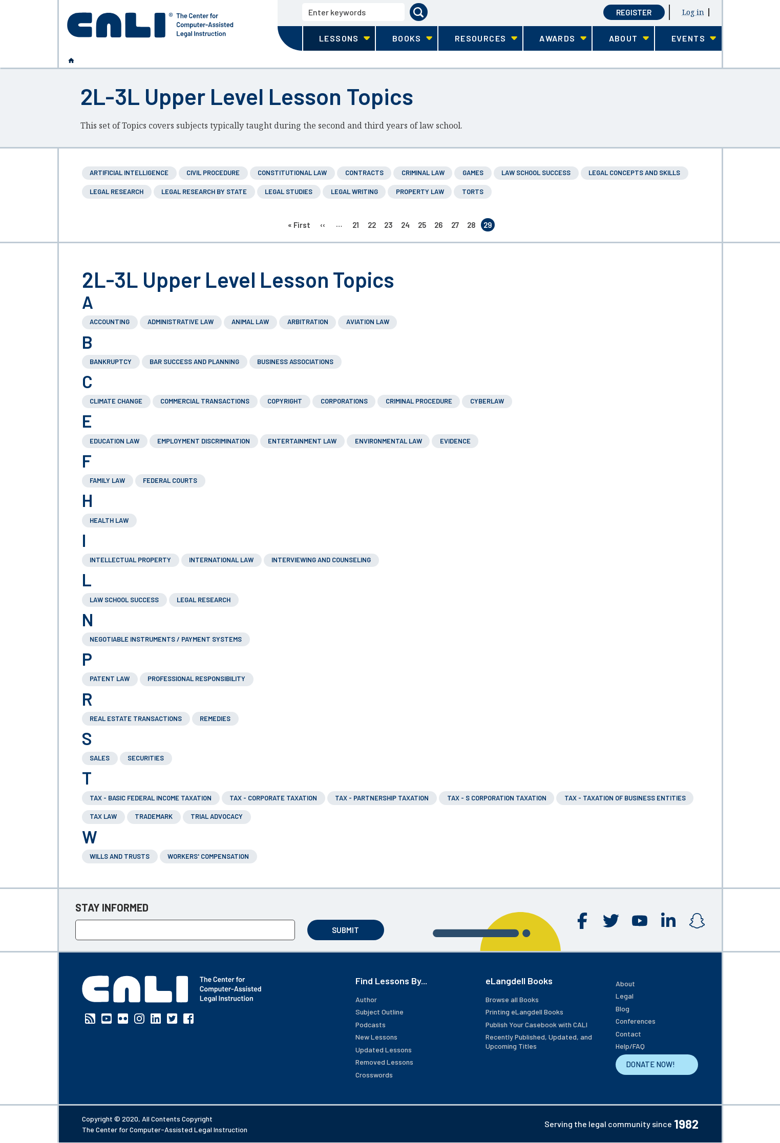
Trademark (154, 816)
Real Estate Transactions (136, 718)
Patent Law (110, 678)
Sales (100, 758)
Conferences (636, 1021)
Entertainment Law (302, 441)
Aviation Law (367, 322)
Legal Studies (288, 191)
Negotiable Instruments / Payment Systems (166, 639)
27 (456, 225)
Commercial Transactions (204, 401)
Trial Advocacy (217, 816)
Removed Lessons (384, 1061)
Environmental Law (388, 441)
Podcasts (370, 1024)
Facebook (582, 921)
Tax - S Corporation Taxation (496, 798)
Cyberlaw (487, 401)
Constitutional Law (292, 172)
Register (633, 12)
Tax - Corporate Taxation (273, 798)
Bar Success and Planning (194, 361)
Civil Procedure (213, 172)
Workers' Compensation (208, 856)
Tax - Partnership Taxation (382, 798)
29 (489, 225)
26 (439, 225)
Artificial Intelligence (129, 172)
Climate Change (116, 401)
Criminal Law (423, 172)
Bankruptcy (111, 361)
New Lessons (376, 1036)
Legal (625, 995)
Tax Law (103, 816)
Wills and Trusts (120, 856)
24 (406, 225)
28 (472, 225)
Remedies (215, 718)
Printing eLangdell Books (524, 1011)
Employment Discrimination (203, 441)
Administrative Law (180, 322)
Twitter (611, 921)
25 (423, 225)
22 (373, 225)
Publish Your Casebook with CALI (536, 1024)
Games (472, 172)
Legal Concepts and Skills (634, 172)
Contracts (364, 172)
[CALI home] (150, 25)
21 (357, 225)
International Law (221, 560)
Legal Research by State (204, 191)
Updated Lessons (383, 1049)
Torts (472, 191)
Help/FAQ (630, 1046)
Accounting (110, 322)
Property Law (420, 191)
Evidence (455, 441)
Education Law (114, 441)
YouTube (639, 921)
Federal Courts (170, 480)
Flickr (123, 1018)
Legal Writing (354, 191)
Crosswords (374, 1074)
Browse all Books (512, 999)
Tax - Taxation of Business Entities (625, 798)
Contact (628, 1033)
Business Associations (295, 361)
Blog (622, 1008)
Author (366, 999)
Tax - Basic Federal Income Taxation (151, 798)
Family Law (107, 480)
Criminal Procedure (419, 401)
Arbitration (307, 322)
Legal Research (116, 191)
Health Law (109, 520)
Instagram (697, 921)
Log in (693, 12)
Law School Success (536, 172)
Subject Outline (379, 1011)
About (625, 983)
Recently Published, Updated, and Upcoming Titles (539, 1041)
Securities (146, 758)
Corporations (344, 401)
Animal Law (250, 322)
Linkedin (668, 921)
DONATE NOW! (650, 1064)
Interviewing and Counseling (321, 560)
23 (389, 225)
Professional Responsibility (196, 678)
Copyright (284, 401)
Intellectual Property (130, 560)
